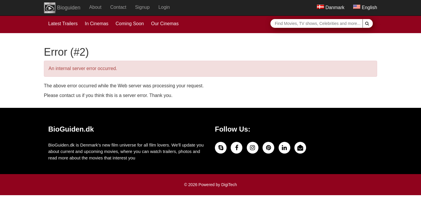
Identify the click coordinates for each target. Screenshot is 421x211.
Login (164, 7)
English (365, 7)
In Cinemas (96, 23)
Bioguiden (62, 8)
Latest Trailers (62, 23)
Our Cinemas (165, 23)
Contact (118, 7)
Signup (142, 7)
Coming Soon (129, 23)
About (95, 7)
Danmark (330, 7)
